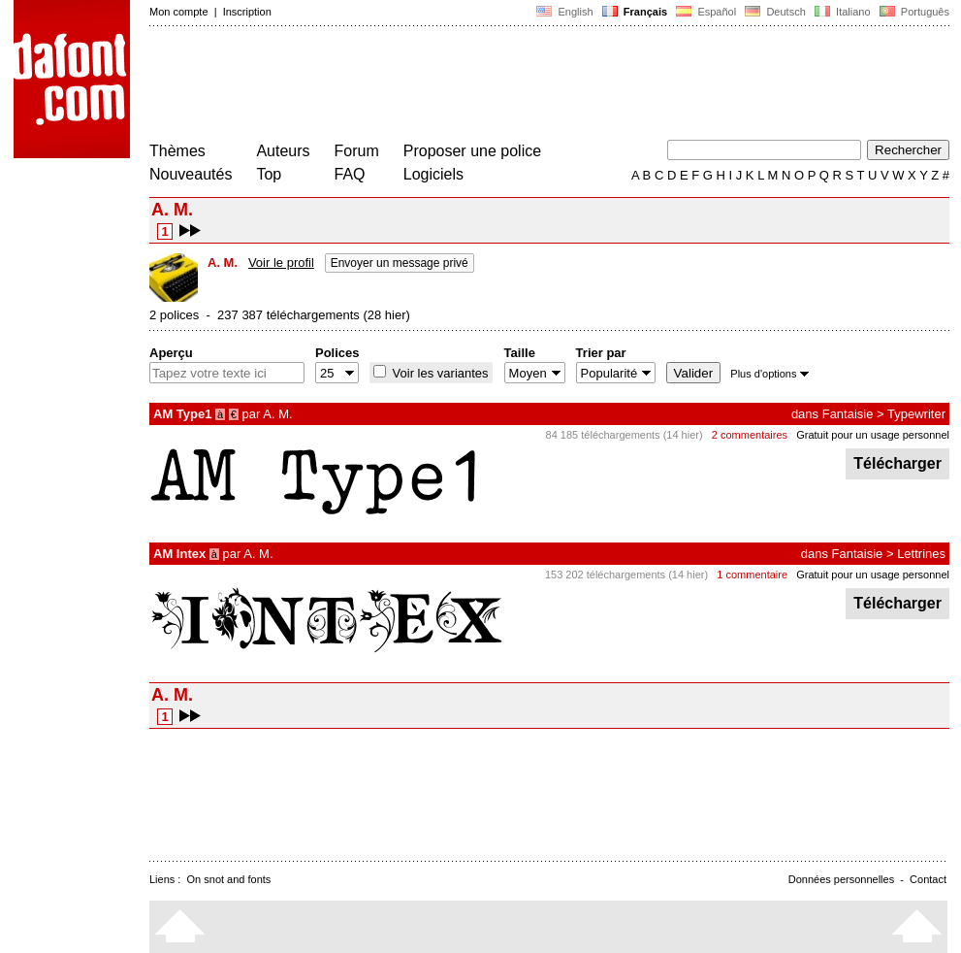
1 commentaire (752, 574)
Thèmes (177, 151)
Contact (928, 879)
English (564, 11)
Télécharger (897, 463)
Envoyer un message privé (399, 263)
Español (706, 11)
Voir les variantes (439, 373)
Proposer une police (472, 151)
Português (913, 11)
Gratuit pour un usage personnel (872, 435)
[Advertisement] (502, 85)
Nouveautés (190, 174)
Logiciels (433, 174)
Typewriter (916, 414)
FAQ (350, 174)
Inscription (247, 11)
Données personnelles (841, 879)
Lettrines (921, 553)
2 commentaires (749, 435)
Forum (357, 151)
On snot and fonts (229, 879)
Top (268, 174)
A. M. (277, 414)
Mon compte (178, 11)
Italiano (843, 11)
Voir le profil (281, 262)
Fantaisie (848, 414)
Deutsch (775, 11)
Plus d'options (769, 373)
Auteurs (282, 151)
